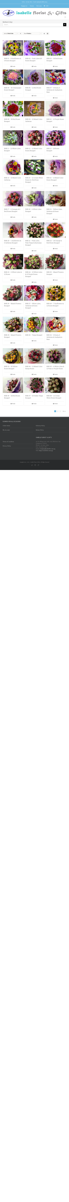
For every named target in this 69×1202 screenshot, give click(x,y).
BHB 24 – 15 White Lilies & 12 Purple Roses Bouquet (33, 274)
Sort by (8, 33)
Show (27, 33)
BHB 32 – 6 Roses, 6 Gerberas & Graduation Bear (54, 337)
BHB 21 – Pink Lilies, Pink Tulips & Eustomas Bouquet (33, 243)
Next (64, 411)
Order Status (6, 425)
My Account (39, 6)
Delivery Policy (40, 425)
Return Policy (40, 430)
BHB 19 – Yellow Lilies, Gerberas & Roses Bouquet (54, 211)
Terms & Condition (8, 441)
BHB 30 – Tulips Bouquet (33, 335)
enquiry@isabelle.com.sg (47, 449)
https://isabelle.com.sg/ (46, 450)
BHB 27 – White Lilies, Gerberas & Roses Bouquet (33, 306)
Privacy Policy (7, 446)
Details (13, 66)
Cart (47, 6)
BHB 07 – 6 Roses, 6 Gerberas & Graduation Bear (54, 90)
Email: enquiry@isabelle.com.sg (40, 2)
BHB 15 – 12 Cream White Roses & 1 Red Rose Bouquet (34, 180)
